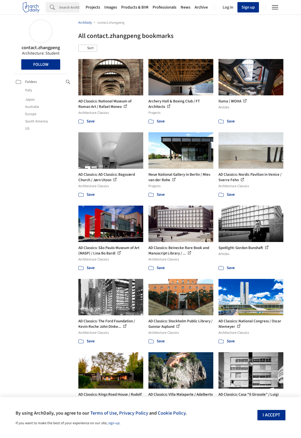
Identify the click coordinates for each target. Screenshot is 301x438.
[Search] (69, 7)
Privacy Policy (133, 413)
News (185, 7)
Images (110, 7)
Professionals (164, 7)
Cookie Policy (172, 413)
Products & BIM (134, 7)
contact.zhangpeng (41, 47)
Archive (201, 7)
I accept (271, 415)
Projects (93, 7)
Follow (41, 64)
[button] (87, 48)
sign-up (114, 423)
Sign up (248, 7)
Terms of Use (103, 413)
